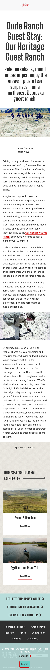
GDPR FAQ (32, 638)
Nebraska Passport (15, 627)
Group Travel (38, 627)
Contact (16, 638)
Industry (9, 633)
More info (23, 656)
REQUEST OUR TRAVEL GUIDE (23, 599)
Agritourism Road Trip (25, 568)
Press (23, 633)
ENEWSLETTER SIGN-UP (23, 615)
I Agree (24, 664)
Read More (25, 526)
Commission (38, 633)
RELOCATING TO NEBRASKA (23, 607)
